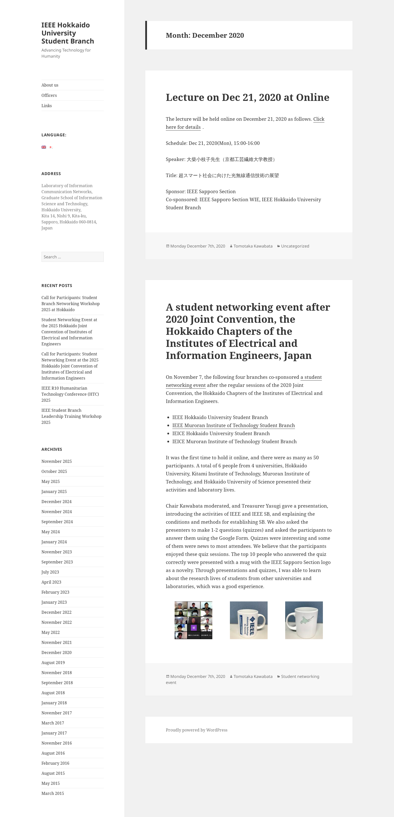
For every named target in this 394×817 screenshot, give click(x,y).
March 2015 (52, 793)
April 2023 (51, 582)
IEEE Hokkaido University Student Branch (67, 33)
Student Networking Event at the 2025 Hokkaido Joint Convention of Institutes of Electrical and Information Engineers (69, 332)
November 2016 (56, 743)
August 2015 (53, 773)
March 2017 (52, 723)
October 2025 (54, 471)
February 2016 (55, 763)
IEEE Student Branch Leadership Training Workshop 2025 (71, 416)
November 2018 (56, 672)
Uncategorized (295, 246)
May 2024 (50, 532)
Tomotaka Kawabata (253, 246)
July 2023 (50, 572)
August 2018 (53, 693)
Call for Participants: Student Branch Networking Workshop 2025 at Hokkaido (70, 303)
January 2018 (54, 703)
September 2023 (57, 562)
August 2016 (53, 753)
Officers (49, 95)
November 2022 (56, 622)
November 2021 (56, 642)
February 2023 (55, 592)
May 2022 (50, 632)
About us (49, 85)
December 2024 (56, 501)
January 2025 (54, 491)
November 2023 (56, 552)
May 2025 (50, 481)
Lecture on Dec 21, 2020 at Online (247, 97)
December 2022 (56, 612)
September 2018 (57, 682)
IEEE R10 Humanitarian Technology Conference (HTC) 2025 (70, 394)
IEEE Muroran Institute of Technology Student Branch (233, 425)
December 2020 (56, 652)
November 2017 (56, 713)
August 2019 (53, 662)
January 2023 (54, 602)
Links (46, 105)
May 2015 (50, 783)
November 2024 (56, 511)
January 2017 (54, 733)
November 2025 (56, 461)
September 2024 (57, 521)
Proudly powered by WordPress (196, 730)
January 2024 (54, 542)
